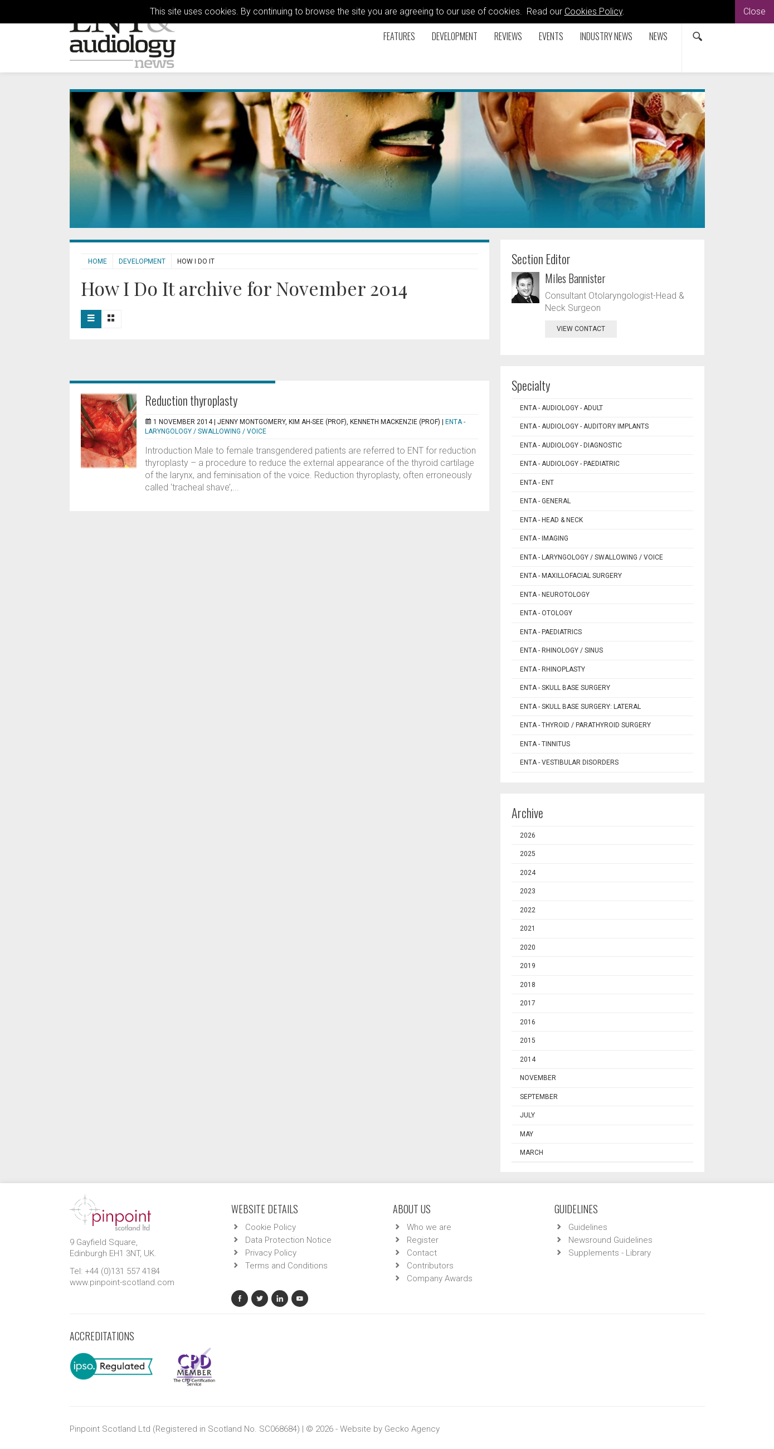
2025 (528, 854)
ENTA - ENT (537, 483)
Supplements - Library (609, 1253)
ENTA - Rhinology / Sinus (561, 650)
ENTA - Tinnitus (545, 744)
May (526, 1134)
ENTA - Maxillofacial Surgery (571, 576)
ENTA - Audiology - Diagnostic (571, 445)
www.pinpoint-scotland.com (122, 1282)
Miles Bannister (575, 278)
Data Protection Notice (288, 1240)
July (527, 1115)
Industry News (606, 36)
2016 (528, 1022)
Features (399, 36)
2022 (528, 910)
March (531, 1152)
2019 (528, 966)
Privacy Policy (270, 1253)
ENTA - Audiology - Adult (561, 408)
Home (97, 261)
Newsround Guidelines (610, 1240)
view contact (581, 329)
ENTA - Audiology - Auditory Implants (584, 426)
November (538, 1078)
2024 (528, 873)
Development (455, 36)
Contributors (430, 1266)
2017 (528, 1003)
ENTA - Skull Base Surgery (565, 688)
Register (423, 1240)
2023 (528, 891)
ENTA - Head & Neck (551, 520)
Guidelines (587, 1227)
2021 (528, 928)
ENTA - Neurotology (555, 595)
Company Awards (440, 1278)
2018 (528, 985)
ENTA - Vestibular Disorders (569, 762)
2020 (528, 947)
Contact (422, 1253)
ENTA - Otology (546, 613)
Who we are (429, 1227)
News (658, 36)
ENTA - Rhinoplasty (552, 669)
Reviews (508, 36)
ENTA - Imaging (544, 538)
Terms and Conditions (286, 1266)
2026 (528, 835)
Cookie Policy (270, 1227)
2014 (528, 1059)
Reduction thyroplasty (191, 400)
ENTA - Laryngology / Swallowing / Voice (591, 557)
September (539, 1097)
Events (551, 36)
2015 (528, 1040)
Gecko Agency (412, 1429)
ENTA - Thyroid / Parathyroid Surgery (585, 725)
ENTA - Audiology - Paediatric (570, 464)
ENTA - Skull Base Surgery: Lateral (580, 707)
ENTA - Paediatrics (551, 632)
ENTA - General (545, 501)
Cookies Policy (593, 11)
